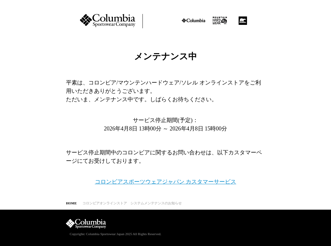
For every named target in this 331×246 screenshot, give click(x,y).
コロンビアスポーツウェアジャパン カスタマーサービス (165, 182)
